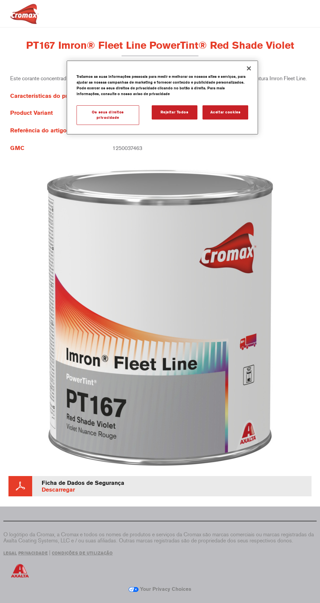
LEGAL (10, 553)
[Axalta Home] (24, 19)
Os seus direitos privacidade (108, 115)
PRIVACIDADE (33, 553)
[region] (162, 97)
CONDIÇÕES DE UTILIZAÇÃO (82, 553)
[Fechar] (248, 68)
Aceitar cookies (225, 112)
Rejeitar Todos (175, 112)
